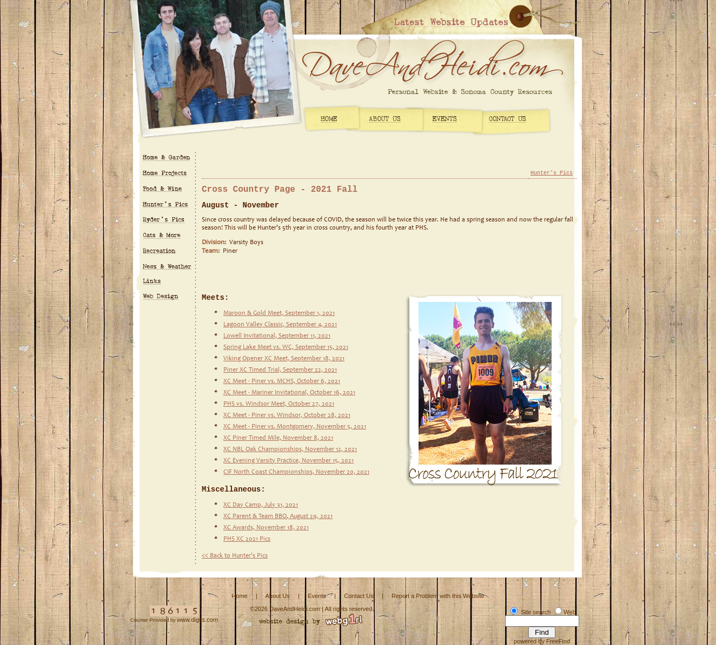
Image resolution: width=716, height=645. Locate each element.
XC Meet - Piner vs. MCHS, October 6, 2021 (281, 381)
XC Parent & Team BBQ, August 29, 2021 (278, 516)
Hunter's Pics (552, 173)
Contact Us (358, 596)
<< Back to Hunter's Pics (235, 556)
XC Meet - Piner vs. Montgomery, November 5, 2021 (294, 427)
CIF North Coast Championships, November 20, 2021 (296, 472)
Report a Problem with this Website (438, 596)
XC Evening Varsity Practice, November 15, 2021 (288, 461)
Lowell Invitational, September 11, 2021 (276, 336)
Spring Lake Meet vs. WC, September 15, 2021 (285, 347)
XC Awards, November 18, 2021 (266, 528)
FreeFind (558, 641)
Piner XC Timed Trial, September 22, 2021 (280, 370)
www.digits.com (197, 619)
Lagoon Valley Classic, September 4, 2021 (280, 324)
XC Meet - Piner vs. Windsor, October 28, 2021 (286, 415)
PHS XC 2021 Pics (246, 539)
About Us (277, 596)
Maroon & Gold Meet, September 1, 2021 (279, 313)
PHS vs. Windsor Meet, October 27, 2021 (278, 404)
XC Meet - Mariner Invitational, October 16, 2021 (289, 392)
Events (317, 596)
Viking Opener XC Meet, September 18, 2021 (283, 358)
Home (239, 596)
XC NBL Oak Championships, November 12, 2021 (290, 449)
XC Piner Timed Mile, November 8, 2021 (278, 438)
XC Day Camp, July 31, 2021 (260, 505)
